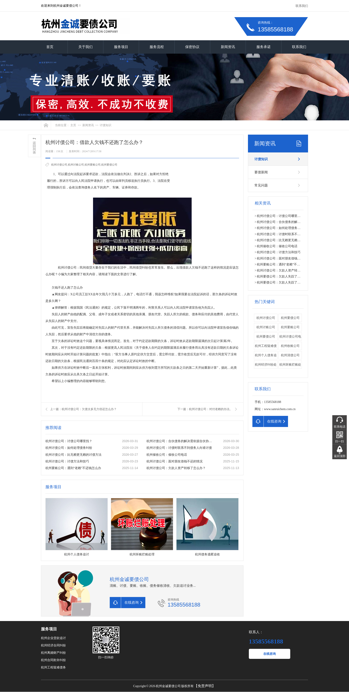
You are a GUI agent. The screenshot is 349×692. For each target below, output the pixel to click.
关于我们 (85, 47)
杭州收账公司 (290, 346)
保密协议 (192, 47)
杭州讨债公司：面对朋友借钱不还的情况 (174, 461)
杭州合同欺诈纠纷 (53, 660)
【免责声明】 (204, 686)
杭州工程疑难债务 (53, 667)
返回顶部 (339, 456)
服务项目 (121, 47)
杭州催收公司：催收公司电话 (166, 454)
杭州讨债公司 (59, 164)
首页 (49, 47)
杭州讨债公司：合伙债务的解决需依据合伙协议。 (180, 441)
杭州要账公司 (93, 164)
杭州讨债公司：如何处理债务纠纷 (68, 447)
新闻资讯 (228, 47)
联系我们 (302, 6)
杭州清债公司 (290, 355)
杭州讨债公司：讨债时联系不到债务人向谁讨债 (179, 447)
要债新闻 (261, 172)
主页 (73, 125)
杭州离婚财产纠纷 (53, 652)
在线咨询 (269, 654)
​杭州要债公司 (109, 164)
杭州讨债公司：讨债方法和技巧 (67, 461)
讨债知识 (105, 125)
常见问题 (261, 185)
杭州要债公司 (290, 318)
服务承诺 (263, 47)
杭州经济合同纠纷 (53, 645)
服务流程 (157, 47)
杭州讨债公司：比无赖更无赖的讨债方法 (73, 454)
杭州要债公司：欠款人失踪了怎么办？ (283, 276)
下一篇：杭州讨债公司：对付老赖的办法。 (204, 409)
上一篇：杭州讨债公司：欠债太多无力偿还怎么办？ (83, 409)
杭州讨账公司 (76, 164)
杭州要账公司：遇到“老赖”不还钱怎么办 (73, 468)
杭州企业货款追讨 (53, 638)
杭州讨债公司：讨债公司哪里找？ (68, 441)
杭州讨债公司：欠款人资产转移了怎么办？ (176, 468)
